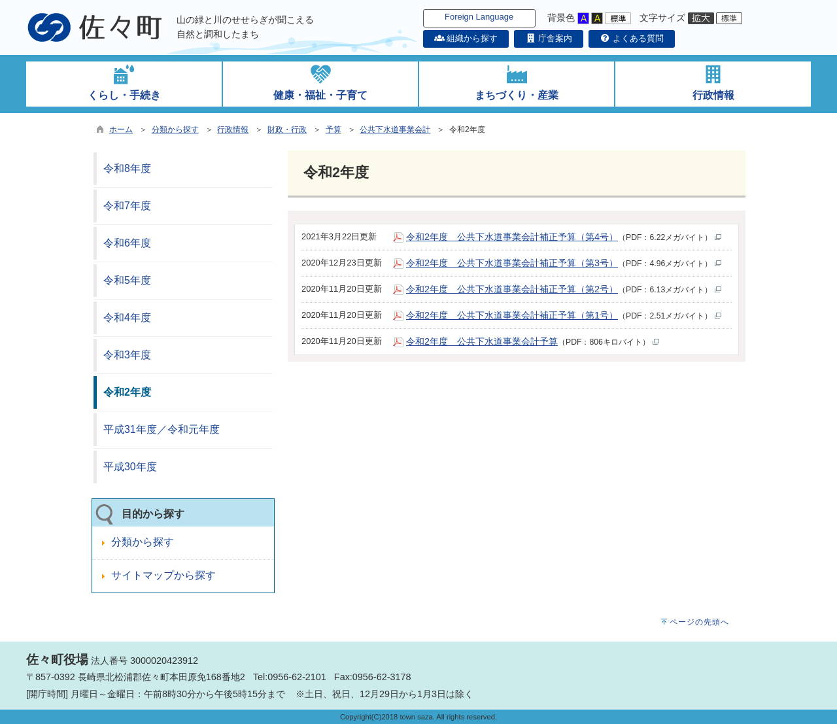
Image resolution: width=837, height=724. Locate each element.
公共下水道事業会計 (395, 129)
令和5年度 (127, 280)
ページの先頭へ (699, 622)
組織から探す (466, 38)
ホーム (121, 129)
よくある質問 (632, 38)
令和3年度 (127, 354)
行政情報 (232, 129)
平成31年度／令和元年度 (161, 429)
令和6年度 (127, 243)
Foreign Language (479, 17)
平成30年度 (130, 466)
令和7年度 (127, 205)
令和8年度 (127, 168)
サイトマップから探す (163, 575)
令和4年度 (127, 317)
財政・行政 (287, 129)
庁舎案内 (548, 38)
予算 (333, 129)
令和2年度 (127, 392)
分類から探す (175, 129)
